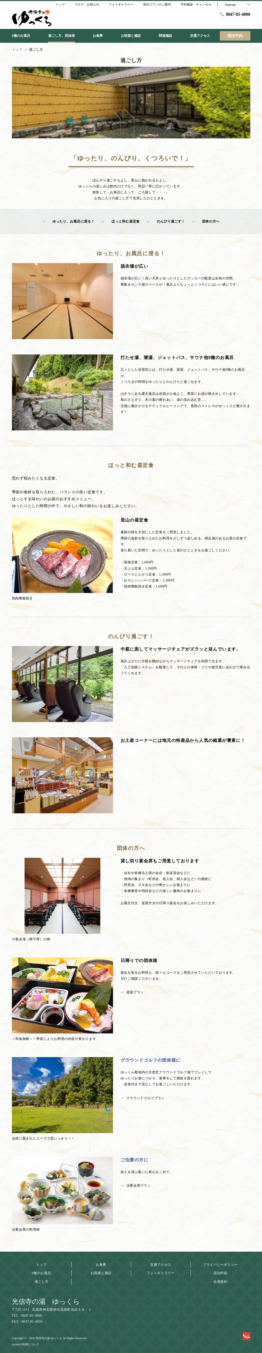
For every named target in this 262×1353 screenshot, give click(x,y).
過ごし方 (42, 1281)
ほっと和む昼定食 (121, 221)
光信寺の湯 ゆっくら (46, 1301)
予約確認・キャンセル (195, 4)
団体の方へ (206, 221)
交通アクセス (160, 1264)
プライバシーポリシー (220, 1264)
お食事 (101, 1264)
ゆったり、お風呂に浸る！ (68, 221)
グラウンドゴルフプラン (143, 1098)
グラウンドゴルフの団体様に (151, 1060)
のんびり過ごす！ (166, 221)
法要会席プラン (136, 1185)
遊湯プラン (132, 992)
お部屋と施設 (101, 1273)
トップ (41, 1264)
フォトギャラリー (161, 1273)
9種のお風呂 (41, 1273)
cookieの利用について (26, 1344)
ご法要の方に (134, 1159)
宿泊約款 (220, 1273)
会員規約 (220, 1281)
